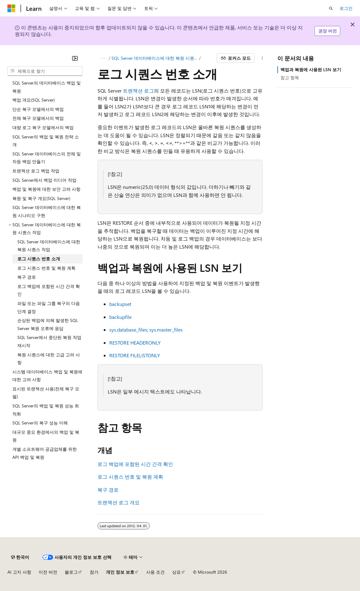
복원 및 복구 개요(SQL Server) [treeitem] (41, 198)
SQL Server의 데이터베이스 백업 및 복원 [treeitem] (46, 87)
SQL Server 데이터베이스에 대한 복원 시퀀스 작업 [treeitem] (48, 246)
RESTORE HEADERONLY (135, 342)
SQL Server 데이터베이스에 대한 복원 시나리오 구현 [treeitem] (46, 211)
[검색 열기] (331, 8)
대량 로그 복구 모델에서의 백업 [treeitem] (43, 127)
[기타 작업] (262, 58)
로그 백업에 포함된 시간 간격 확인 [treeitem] (48, 290)
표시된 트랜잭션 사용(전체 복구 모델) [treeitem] (45, 393)
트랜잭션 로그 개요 (119, 502)
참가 (94, 572)
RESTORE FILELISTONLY (134, 355)
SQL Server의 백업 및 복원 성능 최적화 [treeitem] (45, 410)
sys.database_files (128, 329)
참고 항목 (289, 77)
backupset (120, 304)
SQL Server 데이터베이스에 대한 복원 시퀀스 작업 (154, 58)
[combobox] (45, 71)
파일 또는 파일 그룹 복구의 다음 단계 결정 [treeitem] (48, 307)
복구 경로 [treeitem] (26, 277)
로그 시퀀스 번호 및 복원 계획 (130, 476)
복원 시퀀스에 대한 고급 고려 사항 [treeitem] (48, 359)
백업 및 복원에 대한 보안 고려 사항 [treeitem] (46, 189)
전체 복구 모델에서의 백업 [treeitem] (38, 118)
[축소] (75, 58)
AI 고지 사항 (19, 572)
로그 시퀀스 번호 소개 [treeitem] (38, 259)
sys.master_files (166, 329)
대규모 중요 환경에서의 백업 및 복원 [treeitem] (45, 436)
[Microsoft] (11, 8)
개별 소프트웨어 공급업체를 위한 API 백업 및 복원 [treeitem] (44, 453)
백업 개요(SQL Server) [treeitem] (33, 100)
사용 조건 (155, 572)
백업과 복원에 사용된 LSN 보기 (310, 69)
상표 (176, 572)
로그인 (346, 8)
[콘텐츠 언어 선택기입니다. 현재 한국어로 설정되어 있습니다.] (20, 557)
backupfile (120, 317)
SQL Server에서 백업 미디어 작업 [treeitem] (44, 180)
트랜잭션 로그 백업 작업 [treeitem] (35, 171)
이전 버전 (48, 572)
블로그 (71, 572)
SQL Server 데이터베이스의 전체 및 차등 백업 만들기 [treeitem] (46, 158)
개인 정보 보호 (120, 572)
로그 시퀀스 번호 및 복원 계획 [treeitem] (46, 268)
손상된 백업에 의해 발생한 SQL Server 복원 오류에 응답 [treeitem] (47, 324)
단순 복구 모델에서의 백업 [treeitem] (38, 109)
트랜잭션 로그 (138, 90)
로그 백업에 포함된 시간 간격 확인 (135, 464)
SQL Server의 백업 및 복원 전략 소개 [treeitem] (45, 141)
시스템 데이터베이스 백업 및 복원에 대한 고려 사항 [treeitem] (47, 376)
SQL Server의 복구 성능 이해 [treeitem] (40, 423)
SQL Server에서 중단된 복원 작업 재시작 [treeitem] (49, 341)
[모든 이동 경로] (103, 58)
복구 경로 (108, 489)
